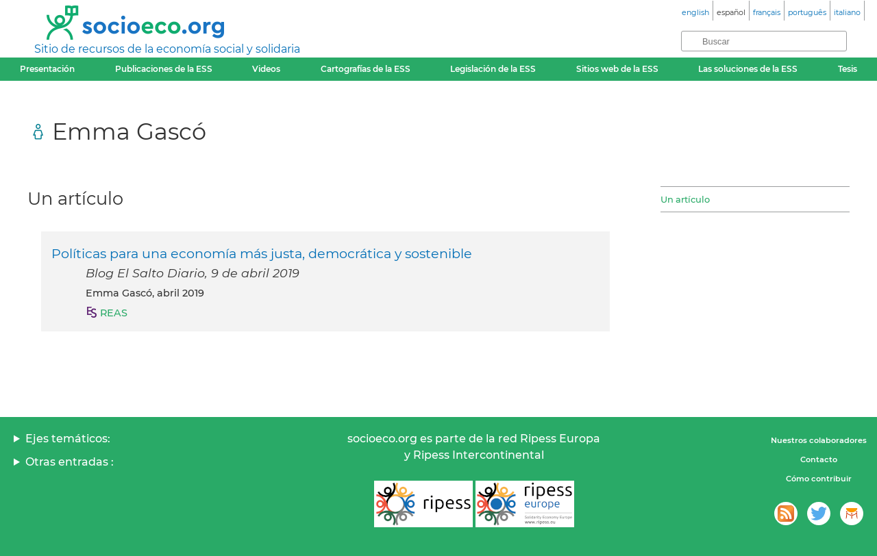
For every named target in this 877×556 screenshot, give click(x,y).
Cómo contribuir (819, 478)
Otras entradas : (69, 461)
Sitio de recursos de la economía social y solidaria (167, 48)
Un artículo (685, 199)
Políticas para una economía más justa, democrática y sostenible (261, 253)
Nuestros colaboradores (819, 440)
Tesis (847, 69)
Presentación (47, 69)
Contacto (818, 459)
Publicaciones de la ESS (163, 69)
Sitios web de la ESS (617, 69)
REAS (113, 313)
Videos (266, 69)
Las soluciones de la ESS (748, 69)
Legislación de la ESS (493, 69)
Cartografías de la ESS (365, 69)
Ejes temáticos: (67, 438)
